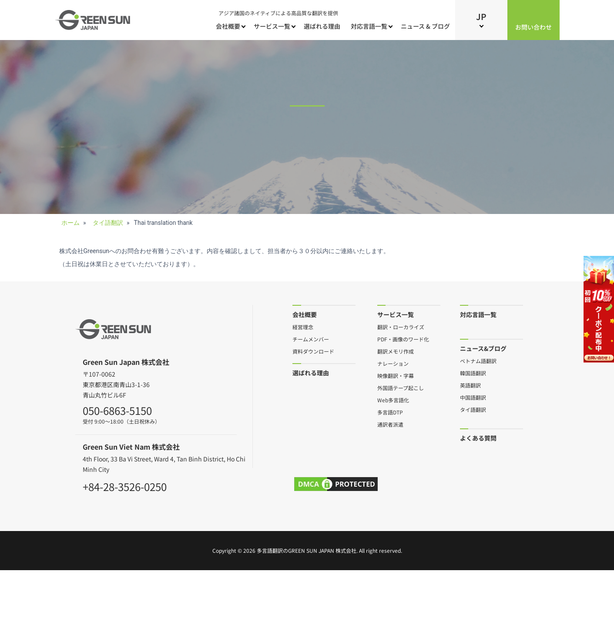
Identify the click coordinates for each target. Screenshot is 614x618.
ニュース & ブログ (425, 26)
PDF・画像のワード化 (403, 338)
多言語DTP (390, 411)
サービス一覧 (272, 26)
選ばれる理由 (322, 26)
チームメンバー (310, 338)
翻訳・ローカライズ (400, 326)
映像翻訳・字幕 (395, 375)
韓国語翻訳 (473, 372)
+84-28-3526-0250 (125, 485)
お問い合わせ (533, 27)
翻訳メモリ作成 (395, 350)
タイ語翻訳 (473, 409)
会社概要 (228, 26)
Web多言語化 (393, 399)
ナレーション (393, 363)
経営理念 (302, 326)
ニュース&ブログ (483, 348)
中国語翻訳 (473, 397)
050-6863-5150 (117, 409)
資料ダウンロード (313, 350)
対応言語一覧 (369, 26)
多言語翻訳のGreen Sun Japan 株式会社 (306, 550)
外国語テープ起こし (400, 387)
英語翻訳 (470, 384)
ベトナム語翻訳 (478, 360)
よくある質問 (478, 438)
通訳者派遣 (390, 424)
